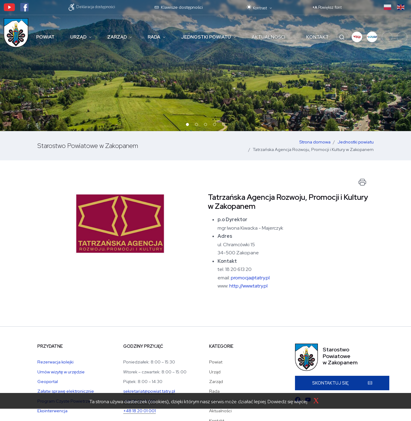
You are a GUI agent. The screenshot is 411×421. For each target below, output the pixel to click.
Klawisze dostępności (179, 7)
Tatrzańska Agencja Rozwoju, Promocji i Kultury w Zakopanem (313, 149)
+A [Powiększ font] (327, 7)
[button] (357, 37)
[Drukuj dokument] (362, 182)
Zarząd (117, 37)
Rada (154, 37)
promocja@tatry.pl (250, 278)
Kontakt (317, 37)
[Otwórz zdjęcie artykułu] (120, 244)
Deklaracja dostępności (91, 6)
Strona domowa (315, 142)
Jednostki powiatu (206, 37)
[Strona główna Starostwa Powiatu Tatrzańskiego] (16, 33)
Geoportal (47, 381)
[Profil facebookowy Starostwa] (24, 6)
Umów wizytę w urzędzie (61, 372)
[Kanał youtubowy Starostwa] (9, 6)
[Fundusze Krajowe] (387, 37)
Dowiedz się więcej (287, 401)
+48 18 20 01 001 (139, 410)
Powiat (45, 37)
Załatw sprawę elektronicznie (65, 391)
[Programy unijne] (402, 37)
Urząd (78, 37)
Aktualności (268, 37)
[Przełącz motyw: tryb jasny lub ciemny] (259, 7)
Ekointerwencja (52, 410)
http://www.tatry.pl (248, 286)
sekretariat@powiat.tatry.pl (149, 391)
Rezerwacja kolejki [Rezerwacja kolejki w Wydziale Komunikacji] (55, 362)
